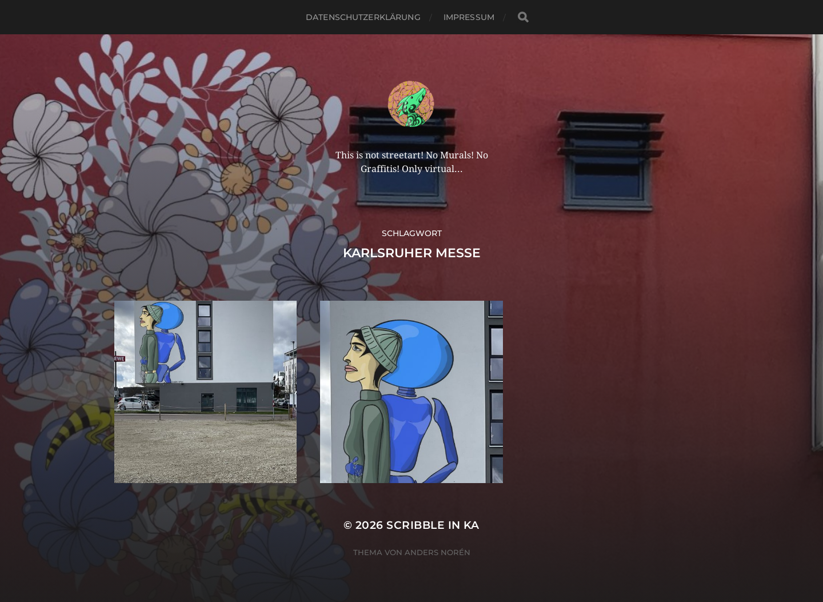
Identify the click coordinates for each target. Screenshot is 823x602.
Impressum (469, 17)
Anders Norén (437, 552)
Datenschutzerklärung (363, 17)
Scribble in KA (433, 525)
